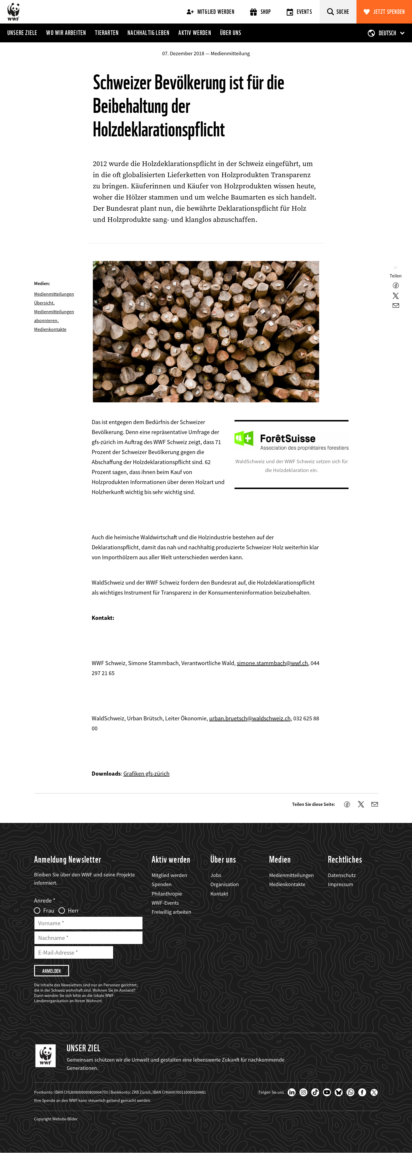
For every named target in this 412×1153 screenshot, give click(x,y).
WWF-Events (165, 902)
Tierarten (107, 32)
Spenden (162, 884)
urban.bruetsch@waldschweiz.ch (250, 718)
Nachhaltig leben (149, 32)
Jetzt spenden (389, 11)
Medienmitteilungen (291, 875)
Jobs (215, 875)
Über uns (231, 32)
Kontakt (219, 893)
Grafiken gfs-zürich (146, 773)
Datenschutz (342, 875)
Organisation (224, 884)
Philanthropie (167, 893)
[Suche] (338, 12)
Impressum (340, 884)
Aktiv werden (194, 32)
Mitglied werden (211, 11)
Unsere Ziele (22, 32)
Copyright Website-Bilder (56, 1119)
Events (299, 12)
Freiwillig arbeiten (171, 911)
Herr (73, 910)
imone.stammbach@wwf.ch (273, 663)
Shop (260, 12)
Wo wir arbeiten (66, 32)
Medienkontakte (50, 329)
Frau (48, 910)
